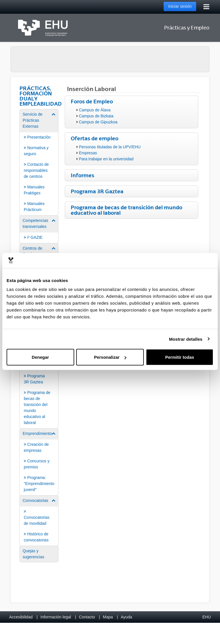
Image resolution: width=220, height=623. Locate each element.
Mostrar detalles (186, 338)
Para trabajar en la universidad (106, 159)
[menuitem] (38, 162)
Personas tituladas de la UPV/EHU (110, 147)
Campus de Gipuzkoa (98, 122)
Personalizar (110, 357)
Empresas (88, 153)
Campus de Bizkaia (96, 116)
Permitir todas (179, 357)
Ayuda (126, 617)
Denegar (40, 357)
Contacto (87, 617)
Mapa (108, 617)
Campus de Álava (95, 110)
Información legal (55, 617)
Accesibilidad (21, 617)
